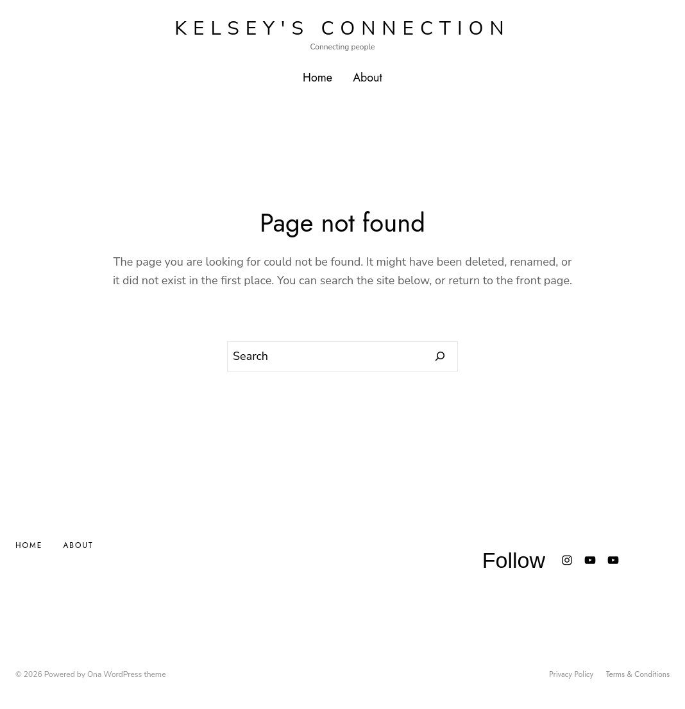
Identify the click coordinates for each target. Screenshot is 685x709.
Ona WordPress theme (126, 674)
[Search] (440, 357)
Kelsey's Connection (342, 28)
